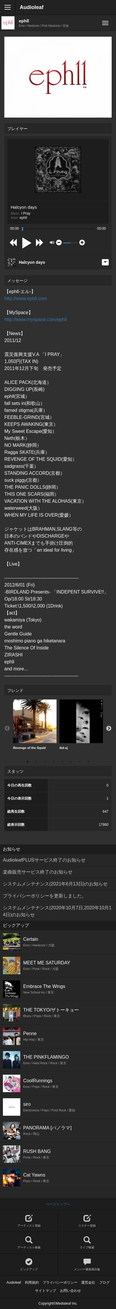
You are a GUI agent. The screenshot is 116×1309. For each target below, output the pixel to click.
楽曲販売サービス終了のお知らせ (37, 871)
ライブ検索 (87, 1243)
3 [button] (45, 762)
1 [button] (27, 762)
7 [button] (80, 762)
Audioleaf (32, 7)
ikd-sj (81, 724)
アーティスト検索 (29, 1243)
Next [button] (109, 728)
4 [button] (54, 762)
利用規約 (32, 1282)
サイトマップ (45, 1291)
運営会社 (88, 1282)
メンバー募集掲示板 (87, 1264)
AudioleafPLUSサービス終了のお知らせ (44, 860)
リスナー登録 (87, 1221)
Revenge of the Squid (35, 724)
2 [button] (36, 762)
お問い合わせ (70, 1291)
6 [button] (71, 762)
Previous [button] (7, 728)
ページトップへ (58, 1204)
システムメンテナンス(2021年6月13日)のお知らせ (55, 883)
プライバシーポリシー (60, 1282)
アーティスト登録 (29, 1221)
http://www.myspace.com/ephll (35, 319)
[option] (35, 724)
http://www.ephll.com (25, 298)
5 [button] (62, 762)
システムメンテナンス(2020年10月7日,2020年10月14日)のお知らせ (57, 911)
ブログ (104, 1282)
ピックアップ (29, 1264)
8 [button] (88, 762)
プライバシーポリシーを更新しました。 (44, 895)
